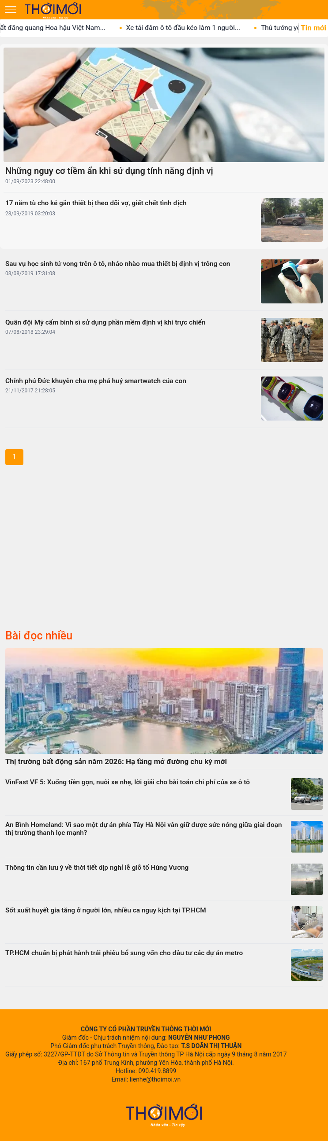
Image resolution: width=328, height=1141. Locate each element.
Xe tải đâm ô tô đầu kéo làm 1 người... (192, 28)
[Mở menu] (11, 10)
